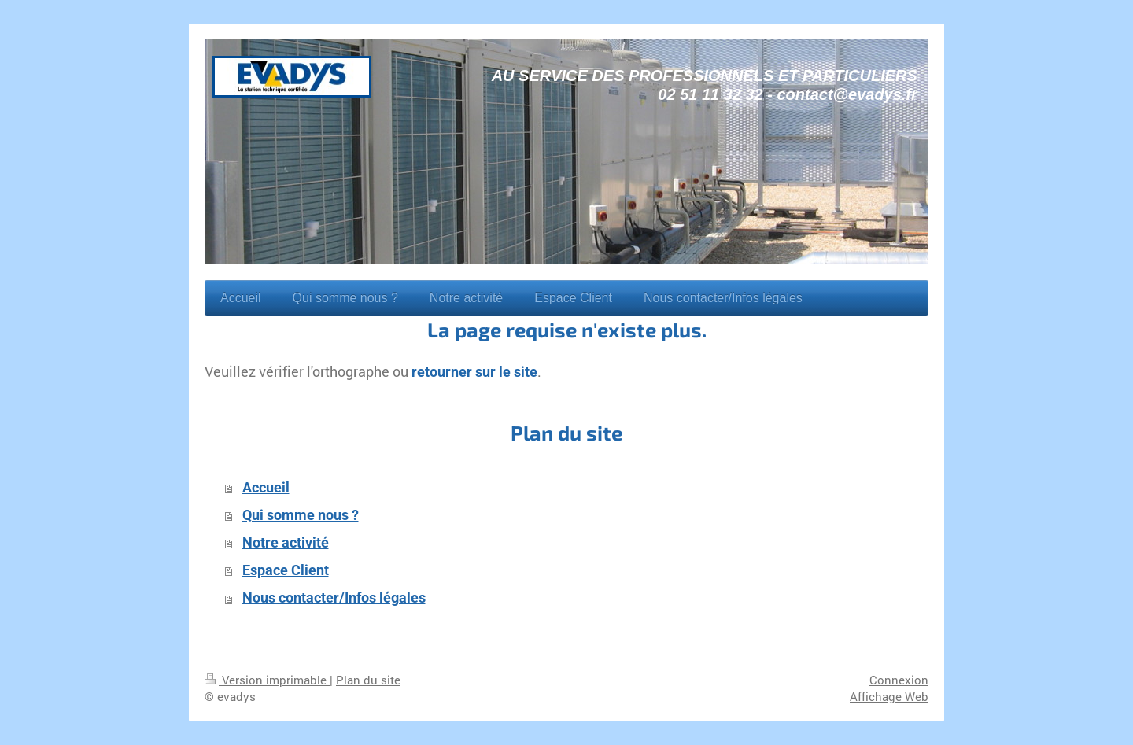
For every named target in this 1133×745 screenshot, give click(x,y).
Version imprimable (267, 680)
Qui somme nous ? (300, 515)
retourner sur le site (474, 372)
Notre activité (285, 543)
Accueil (266, 488)
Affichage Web (889, 696)
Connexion (898, 680)
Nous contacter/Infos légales (334, 598)
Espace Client (285, 570)
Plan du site (368, 680)
